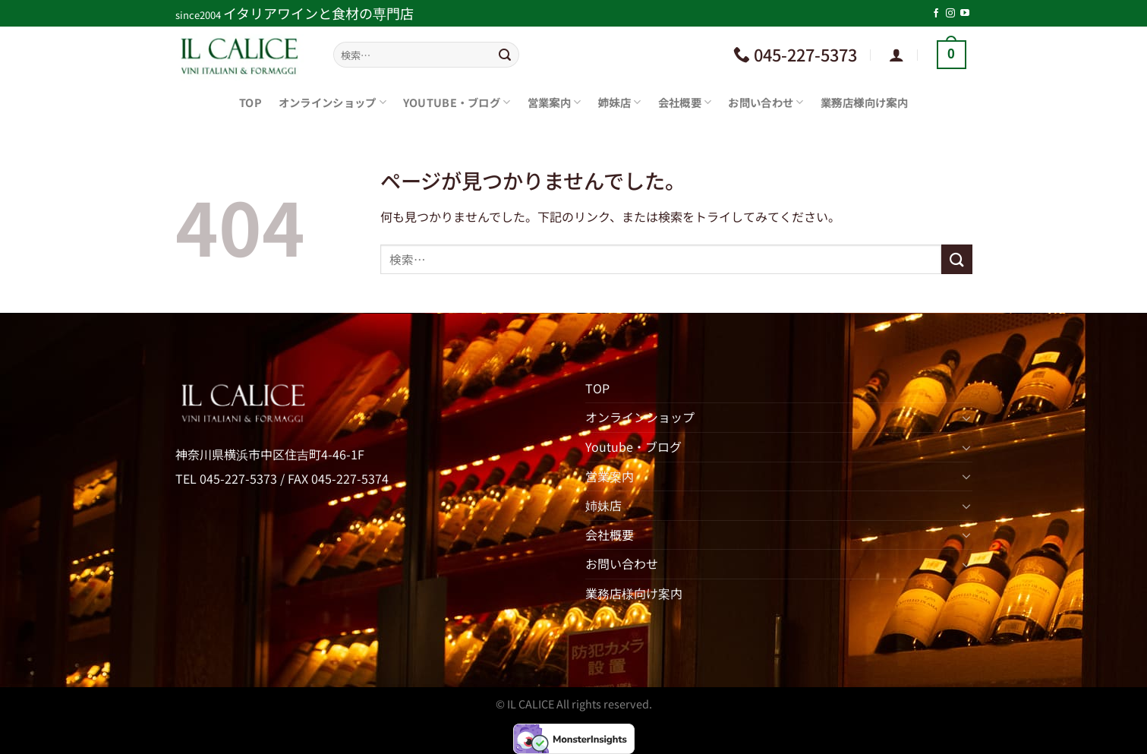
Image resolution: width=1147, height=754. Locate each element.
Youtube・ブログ (457, 102)
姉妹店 (619, 102)
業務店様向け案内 (864, 102)
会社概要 (685, 102)
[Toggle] (966, 418)
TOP (250, 102)
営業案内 (554, 102)
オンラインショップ (332, 102)
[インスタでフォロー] (950, 13)
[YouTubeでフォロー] (964, 13)
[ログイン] (896, 54)
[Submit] (505, 55)
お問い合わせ (765, 102)
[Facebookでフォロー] (936, 13)
